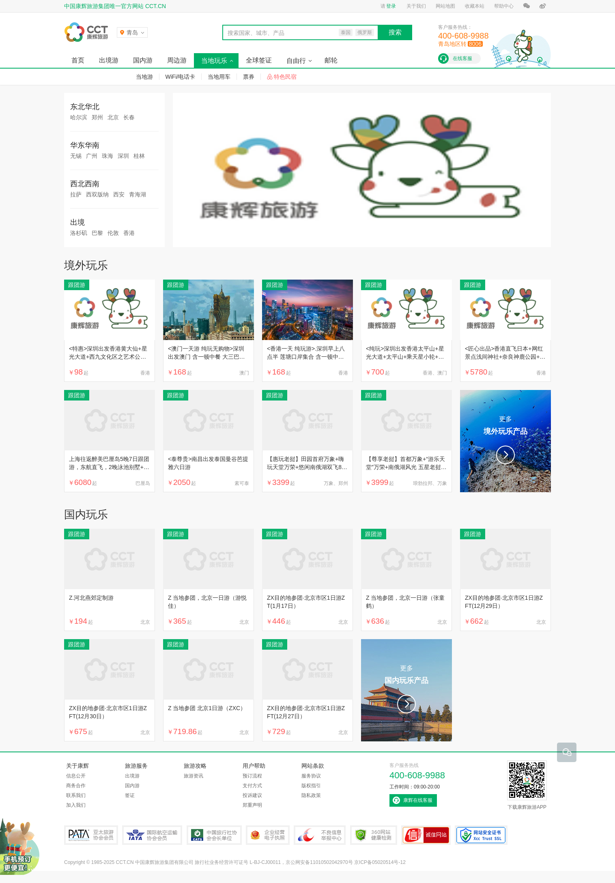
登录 (391, 6)
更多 (505, 426)
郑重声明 (252, 805)
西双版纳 (97, 194)
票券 (248, 76)
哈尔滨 (78, 117)
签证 (130, 795)
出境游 (108, 60)
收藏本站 (474, 6)
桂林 (139, 156)
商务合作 (76, 785)
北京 (113, 117)
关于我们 (416, 6)
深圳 (123, 156)
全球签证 (259, 60)
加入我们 (76, 805)
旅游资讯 (193, 776)
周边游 (177, 60)
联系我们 (76, 795)
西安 (119, 194)
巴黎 (97, 233)
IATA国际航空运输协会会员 (152, 835)
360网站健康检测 (373, 835)
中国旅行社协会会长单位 (214, 835)
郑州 (97, 117)
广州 (91, 156)
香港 (129, 233)
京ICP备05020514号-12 (380, 862)
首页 (77, 60)
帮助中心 (504, 6)
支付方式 (252, 785)
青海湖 (137, 194)
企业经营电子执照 (268, 835)
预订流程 (252, 776)
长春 (129, 117)
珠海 (107, 156)
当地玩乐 (214, 60)
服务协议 (311, 776)
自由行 (296, 60)
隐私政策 (311, 795)
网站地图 (445, 6)
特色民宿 (285, 76)
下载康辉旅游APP (527, 785)
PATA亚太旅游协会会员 (91, 835)
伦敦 (113, 233)
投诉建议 (252, 795)
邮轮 (331, 60)
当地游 (144, 76)
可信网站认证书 (426, 835)
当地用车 (219, 76)
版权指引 (311, 785)
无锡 (76, 156)
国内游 (143, 60)
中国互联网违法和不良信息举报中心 (320, 835)
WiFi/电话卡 (181, 76)
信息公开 (76, 776)
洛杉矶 (78, 233)
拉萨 (76, 194)
